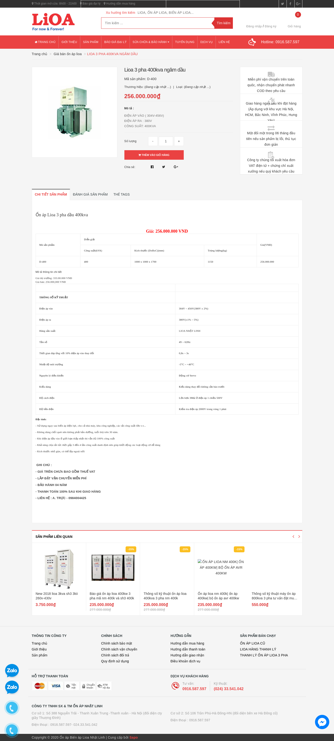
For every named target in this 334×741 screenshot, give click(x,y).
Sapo (133, 737)
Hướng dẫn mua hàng (187, 643)
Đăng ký (270, 26)
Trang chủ (45, 42)
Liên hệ (224, 42)
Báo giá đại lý (115, 42)
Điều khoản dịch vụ (186, 661)
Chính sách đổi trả (115, 655)
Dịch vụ (206, 42)
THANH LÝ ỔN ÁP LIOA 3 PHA (264, 655)
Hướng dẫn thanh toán (188, 649)
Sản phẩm (91, 42)
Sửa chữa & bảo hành (151, 42)
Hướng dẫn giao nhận (187, 655)
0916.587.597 (195, 689)
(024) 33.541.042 (229, 689)
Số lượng (130, 141)
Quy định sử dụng (115, 661)
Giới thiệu (69, 42)
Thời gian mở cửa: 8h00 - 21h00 (54, 3)
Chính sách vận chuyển (119, 649)
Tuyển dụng (184, 42)
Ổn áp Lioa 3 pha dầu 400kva (62, 214)
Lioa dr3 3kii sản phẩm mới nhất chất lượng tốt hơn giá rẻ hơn (58, 598)
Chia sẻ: (129, 167)
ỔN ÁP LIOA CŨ (252, 643)
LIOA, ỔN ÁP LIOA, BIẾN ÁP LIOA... (166, 12)
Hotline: (280, 42)
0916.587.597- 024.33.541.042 (74, 725)
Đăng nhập (254, 26)
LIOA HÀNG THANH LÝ (258, 649)
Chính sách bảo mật (116, 643)
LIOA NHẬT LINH (189, 330)
